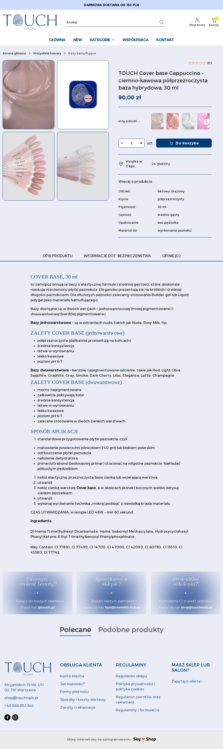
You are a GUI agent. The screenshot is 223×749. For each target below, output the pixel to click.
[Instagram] (15, 717)
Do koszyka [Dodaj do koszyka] (184, 143)
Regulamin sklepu (131, 676)
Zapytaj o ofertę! (187, 681)
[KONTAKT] (165, 40)
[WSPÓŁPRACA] (135, 40)
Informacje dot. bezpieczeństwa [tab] (117, 256)
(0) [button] (209, 62)
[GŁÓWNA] (57, 40)
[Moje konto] (197, 22)
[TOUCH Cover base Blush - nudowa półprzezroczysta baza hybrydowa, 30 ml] (173, 121)
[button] (28, 94)
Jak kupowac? (72, 684)
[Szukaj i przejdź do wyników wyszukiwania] (162, 22)
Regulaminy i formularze (137, 710)
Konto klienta (72, 676)
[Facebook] (7, 717)
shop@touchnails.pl (21, 698)
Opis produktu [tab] (58, 256)
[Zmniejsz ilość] (122, 143)
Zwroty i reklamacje (78, 707)
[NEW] (78, 40)
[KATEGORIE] (102, 40)
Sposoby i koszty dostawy (83, 699)
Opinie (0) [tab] (171, 256)
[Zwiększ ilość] (141, 143)
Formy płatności (74, 692)
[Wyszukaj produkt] (115, 22)
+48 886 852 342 (19, 705)
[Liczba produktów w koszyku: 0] (213, 22)
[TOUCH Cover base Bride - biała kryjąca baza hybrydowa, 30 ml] (188, 121)
